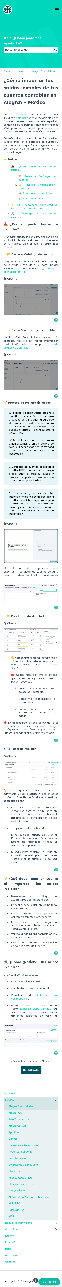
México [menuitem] (9, 1099)
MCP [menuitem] (11, 1216)
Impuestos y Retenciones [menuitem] (23, 1145)
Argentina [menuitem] (11, 1255)
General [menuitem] (10, 1261)
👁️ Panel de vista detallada (35, 193)
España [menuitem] (9, 1235)
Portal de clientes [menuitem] (19, 1158)
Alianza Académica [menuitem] (20, 1177)
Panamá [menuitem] (10, 1242)
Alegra (22, 117)
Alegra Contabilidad (44, 71)
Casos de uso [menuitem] (16, 1209)
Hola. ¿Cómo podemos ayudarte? (23, 40)
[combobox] (28, 49)
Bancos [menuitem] (13, 1138)
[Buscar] (55, 49)
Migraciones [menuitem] (16, 1171)
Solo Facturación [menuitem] (19, 1119)
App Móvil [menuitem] (14, 1132)
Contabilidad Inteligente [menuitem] (23, 1164)
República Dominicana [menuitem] (18, 1222)
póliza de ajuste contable (36, 1008)
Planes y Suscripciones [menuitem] (22, 1184)
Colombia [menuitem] (10, 1093)
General (8, 71)
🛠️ (6, 962)
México (22, 71)
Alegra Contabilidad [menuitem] (21, 1106)
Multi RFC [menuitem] (14, 1203)
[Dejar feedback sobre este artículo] (49, 1281)
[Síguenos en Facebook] (35, 1280)
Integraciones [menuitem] (17, 1190)
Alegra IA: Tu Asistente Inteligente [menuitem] (29, 1196)
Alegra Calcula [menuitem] (17, 1125)
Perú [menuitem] (8, 1248)
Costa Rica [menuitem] (11, 1229)
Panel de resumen (33, 198)
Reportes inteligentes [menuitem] (21, 1151)
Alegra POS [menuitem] (15, 1112)
